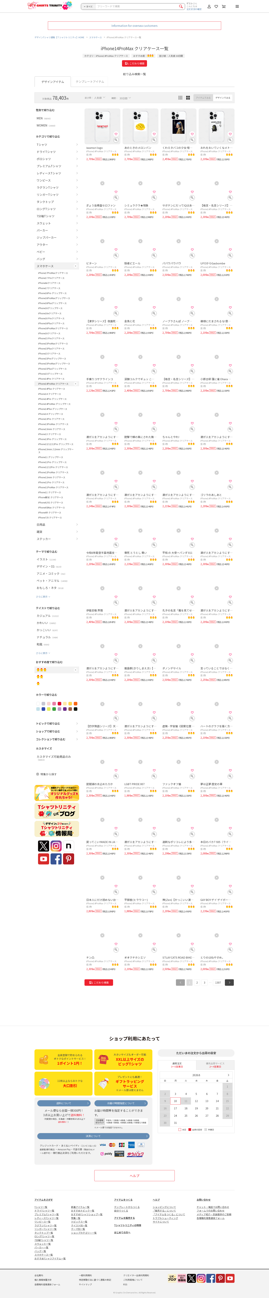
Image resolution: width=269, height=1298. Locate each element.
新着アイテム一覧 (80, 1207)
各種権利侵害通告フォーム (211, 1218)
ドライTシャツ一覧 (44, 1210)
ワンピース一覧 (42, 1221)
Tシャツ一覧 (40, 1207)
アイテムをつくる (123, 1199)
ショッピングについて (164, 1207)
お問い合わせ (204, 1199)
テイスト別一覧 (79, 1225)
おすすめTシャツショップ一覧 (87, 1214)
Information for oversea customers (134, 25)
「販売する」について (164, 1210)
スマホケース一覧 (43, 1254)
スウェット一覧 (42, 1243)
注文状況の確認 (193, 9)
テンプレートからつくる (127, 1207)
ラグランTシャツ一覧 (45, 1225)
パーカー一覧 (41, 1247)
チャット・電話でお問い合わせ (213, 1207)
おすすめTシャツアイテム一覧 (50, 1258)
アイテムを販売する (124, 1218)
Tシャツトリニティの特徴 (127, 1225)
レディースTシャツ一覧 (46, 1218)
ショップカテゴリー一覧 (84, 1232)
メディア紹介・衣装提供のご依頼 (214, 1214)
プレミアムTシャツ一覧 (46, 1214)
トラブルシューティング (165, 1218)
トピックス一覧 (79, 1221)
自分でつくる (121, 1210)
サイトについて (161, 1221)
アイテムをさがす (43, 1199)
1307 (218, 982)
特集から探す (49, 774)
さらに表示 (42, 596)
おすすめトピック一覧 (82, 1210)
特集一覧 (75, 1218)
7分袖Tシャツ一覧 (43, 1240)
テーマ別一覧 (78, 1229)
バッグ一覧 (40, 1251)
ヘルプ (134, 1175)
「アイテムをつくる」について (169, 1214)
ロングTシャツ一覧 (44, 1236)
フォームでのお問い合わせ (211, 1210)
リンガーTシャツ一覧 (45, 1229)
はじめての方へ (122, 1232)
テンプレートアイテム (90, 81)
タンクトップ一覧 (43, 1232)
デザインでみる (222, 97)
